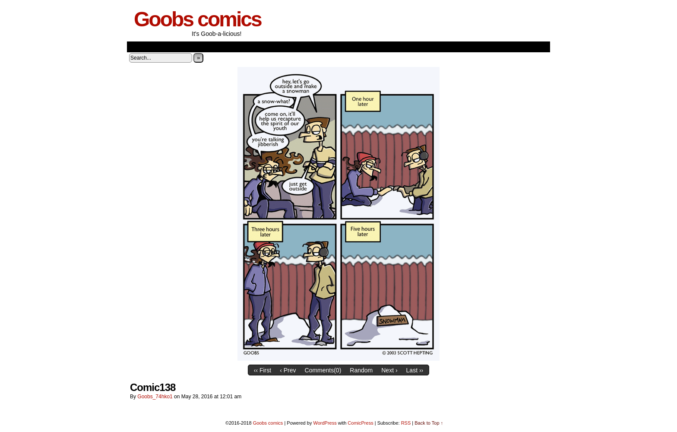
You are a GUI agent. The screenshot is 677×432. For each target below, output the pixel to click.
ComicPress (360, 423)
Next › (389, 370)
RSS (406, 423)
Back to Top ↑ (428, 423)
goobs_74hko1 (154, 397)
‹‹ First (262, 370)
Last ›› (415, 370)
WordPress (324, 423)
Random (361, 370)
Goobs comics (197, 19)
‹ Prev (288, 370)
